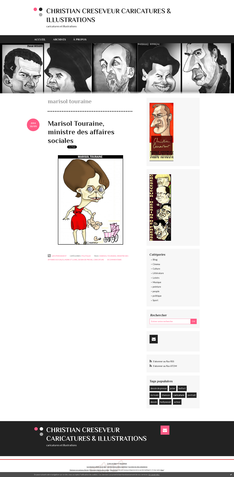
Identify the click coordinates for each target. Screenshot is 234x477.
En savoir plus (154, 474)
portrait (192, 395)
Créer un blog (112, 463)
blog (162, 470)
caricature (98, 259)
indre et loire (71, 259)
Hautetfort (123, 463)
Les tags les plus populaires (137, 467)
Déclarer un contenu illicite (79, 470)
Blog (155, 259)
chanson (166, 395)
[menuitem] (41, 39)
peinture (157, 286)
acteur (177, 402)
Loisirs (156, 277)
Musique (157, 282)
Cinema (156, 264)
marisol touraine (107, 256)
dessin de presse (85, 259)
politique (86, 256)
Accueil (40, 39)
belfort (182, 388)
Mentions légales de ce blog (99, 470)
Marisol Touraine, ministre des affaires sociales (81, 132)
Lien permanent (57, 256)
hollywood (165, 402)
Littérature (158, 273)
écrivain (154, 395)
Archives (59, 39)
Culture (156, 268)
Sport (155, 300)
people (156, 291)
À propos (79, 39)
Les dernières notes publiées (117, 467)
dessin (154, 402)
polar (172, 388)
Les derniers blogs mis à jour (96, 467)
